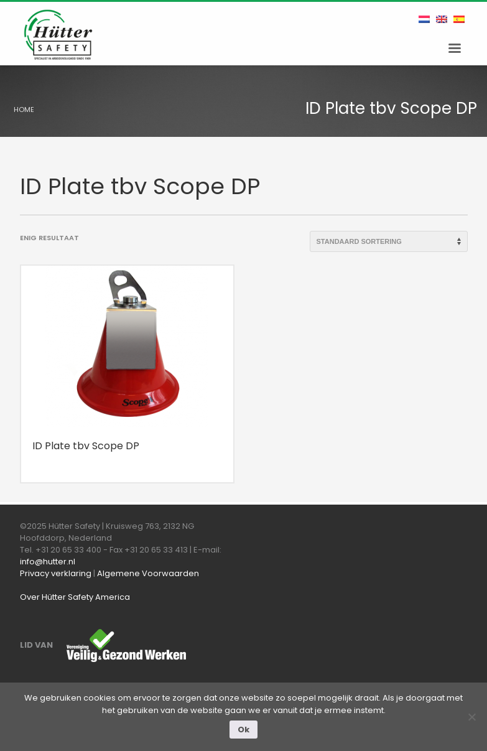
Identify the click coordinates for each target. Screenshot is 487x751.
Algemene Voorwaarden (148, 573)
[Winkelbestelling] (389, 241)
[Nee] (471, 717)
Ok (243, 729)
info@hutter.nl (47, 561)
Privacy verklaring (55, 573)
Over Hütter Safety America (75, 597)
